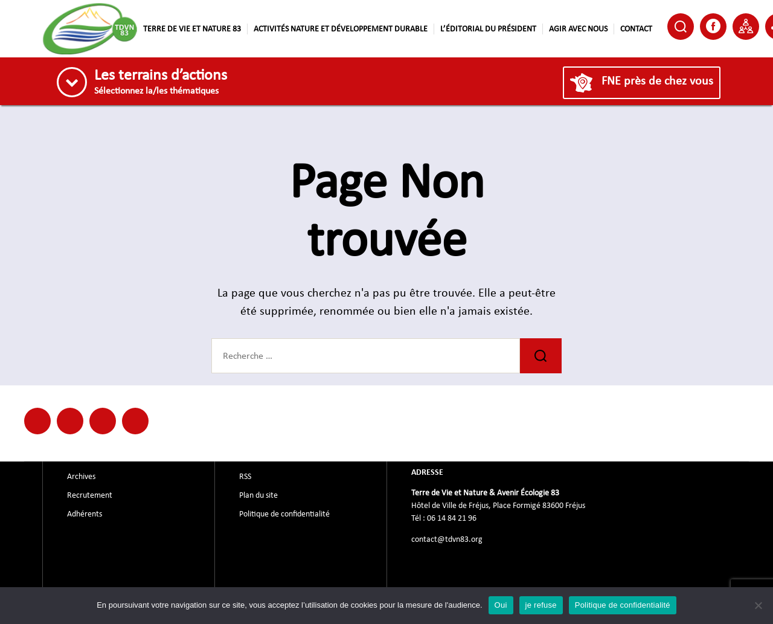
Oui (501, 605)
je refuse (541, 605)
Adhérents (84, 514)
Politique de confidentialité (284, 514)
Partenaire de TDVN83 (746, 26)
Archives (81, 476)
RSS (245, 476)
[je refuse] (758, 605)
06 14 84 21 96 (451, 518)
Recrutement (89, 495)
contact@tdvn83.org (447, 539)
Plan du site (258, 495)
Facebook (713, 26)
